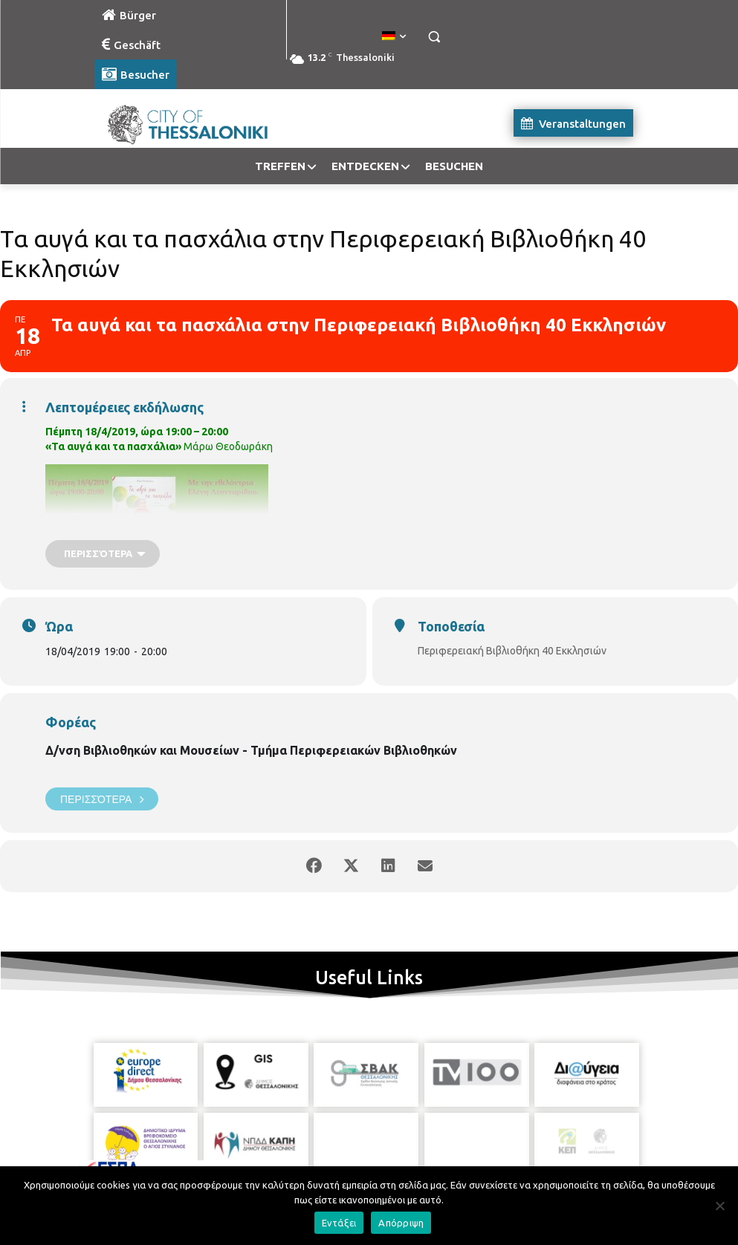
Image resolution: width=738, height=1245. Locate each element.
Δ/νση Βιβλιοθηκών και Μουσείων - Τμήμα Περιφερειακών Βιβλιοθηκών (251, 750)
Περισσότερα (101, 799)
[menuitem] (394, 36)
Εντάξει (339, 1223)
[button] (434, 36)
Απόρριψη (401, 1223)
